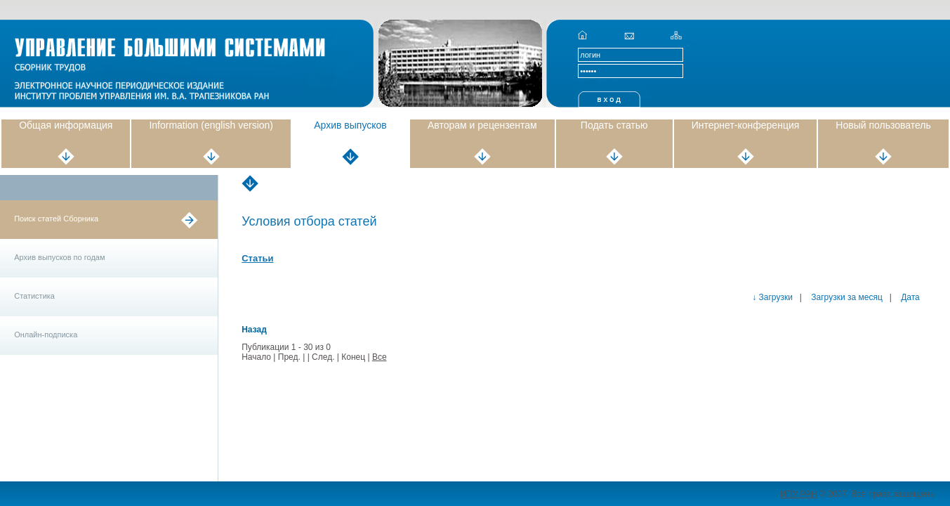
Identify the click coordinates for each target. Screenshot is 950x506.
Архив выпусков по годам (59, 257)
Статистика (34, 296)
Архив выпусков (350, 125)
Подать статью (614, 125)
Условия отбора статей (309, 221)
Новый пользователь (883, 125)
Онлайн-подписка (45, 334)
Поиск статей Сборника (56, 218)
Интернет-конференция (746, 125)
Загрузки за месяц (846, 297)
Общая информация (65, 125)
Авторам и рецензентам (482, 125)
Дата (909, 297)
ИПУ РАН (798, 494)
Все (379, 357)
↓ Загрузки (772, 297)
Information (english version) (211, 125)
